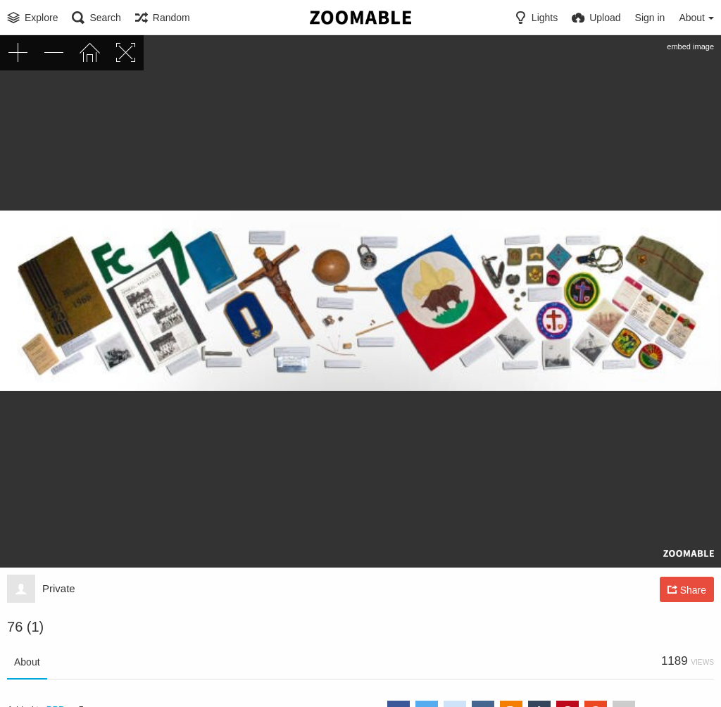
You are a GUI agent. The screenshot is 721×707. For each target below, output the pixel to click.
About (27, 662)
